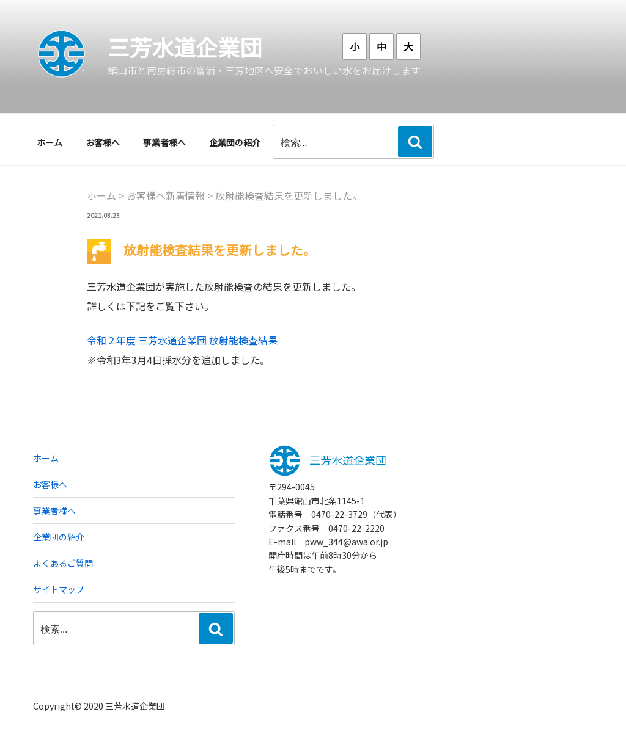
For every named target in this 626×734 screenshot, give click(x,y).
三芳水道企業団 (185, 46)
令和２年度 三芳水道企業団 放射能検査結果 (182, 340)
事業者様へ (164, 142)
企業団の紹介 (234, 142)
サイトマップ (58, 589)
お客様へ (103, 142)
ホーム (49, 142)
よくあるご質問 (63, 563)
